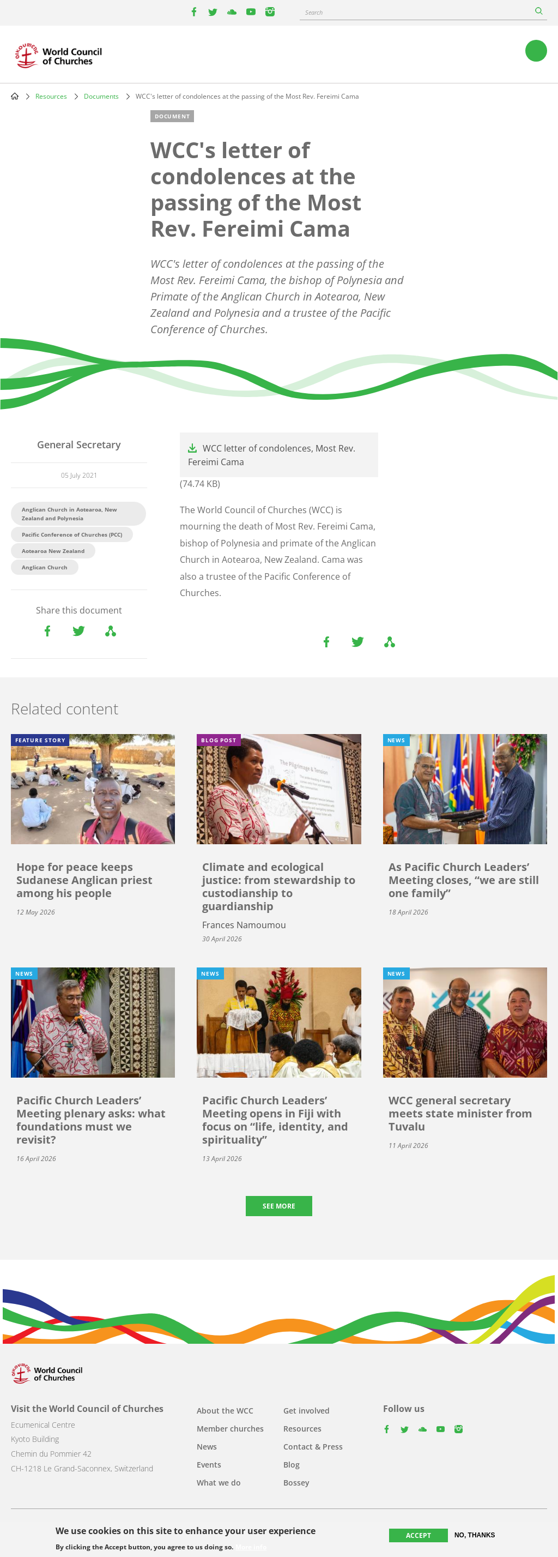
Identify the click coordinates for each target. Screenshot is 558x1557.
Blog (291, 1464)
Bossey (296, 1482)
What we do (219, 1482)
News (207, 1446)
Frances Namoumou (244, 925)
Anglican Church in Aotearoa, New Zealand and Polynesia (69, 514)
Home (15, 96)
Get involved (306, 1410)
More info (250, 1547)
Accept (418, 1535)
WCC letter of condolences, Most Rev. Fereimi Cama (271, 455)
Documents (101, 96)
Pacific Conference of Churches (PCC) (72, 534)
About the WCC (225, 1410)
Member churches (230, 1428)
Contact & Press (313, 1446)
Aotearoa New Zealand (53, 551)
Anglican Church (45, 567)
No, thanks (474, 1535)
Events (209, 1464)
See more (279, 1206)
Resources (51, 96)
